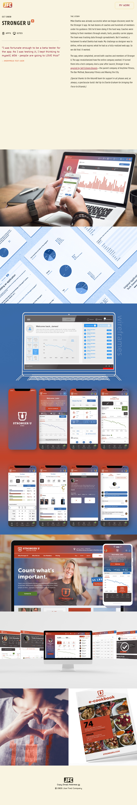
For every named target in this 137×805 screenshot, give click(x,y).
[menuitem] (124, 5)
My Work (124, 5)
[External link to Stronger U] (32, 20)
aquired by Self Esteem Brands (83, 68)
